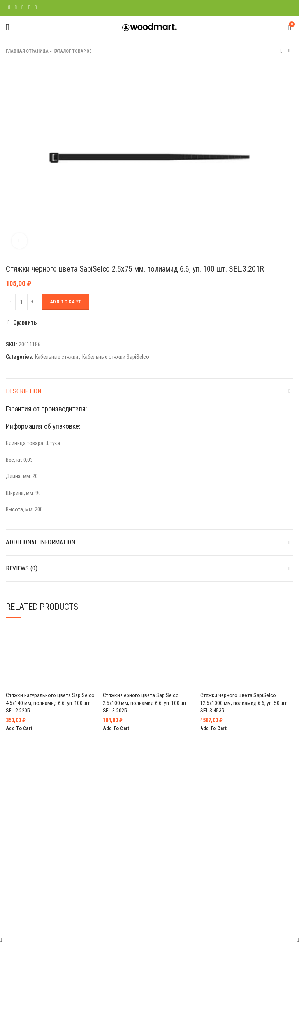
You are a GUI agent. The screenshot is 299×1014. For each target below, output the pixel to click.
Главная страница (27, 51)
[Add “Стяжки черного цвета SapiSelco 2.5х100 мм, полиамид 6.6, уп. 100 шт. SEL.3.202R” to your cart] (116, 728)
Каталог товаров (72, 51)
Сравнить (25, 322)
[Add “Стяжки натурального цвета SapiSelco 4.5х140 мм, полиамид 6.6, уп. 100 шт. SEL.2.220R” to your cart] (19, 728)
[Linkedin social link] (29, 8)
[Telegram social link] (36, 8)
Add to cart (65, 302)
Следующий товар (289, 50)
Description (23, 391)
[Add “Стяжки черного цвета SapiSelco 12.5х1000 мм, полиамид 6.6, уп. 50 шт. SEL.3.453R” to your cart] (213, 728)
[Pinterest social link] (22, 8)
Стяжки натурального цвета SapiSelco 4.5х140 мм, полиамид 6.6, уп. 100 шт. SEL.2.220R (50, 703)
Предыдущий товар (273, 50)
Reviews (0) (21, 568)
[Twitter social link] (15, 8)
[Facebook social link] (9, 8)
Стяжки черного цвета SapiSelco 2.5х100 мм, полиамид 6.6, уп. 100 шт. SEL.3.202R (145, 703)
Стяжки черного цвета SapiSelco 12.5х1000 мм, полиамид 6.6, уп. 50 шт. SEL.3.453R (244, 703)
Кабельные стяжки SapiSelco (115, 357)
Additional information (40, 542)
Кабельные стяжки (56, 357)
